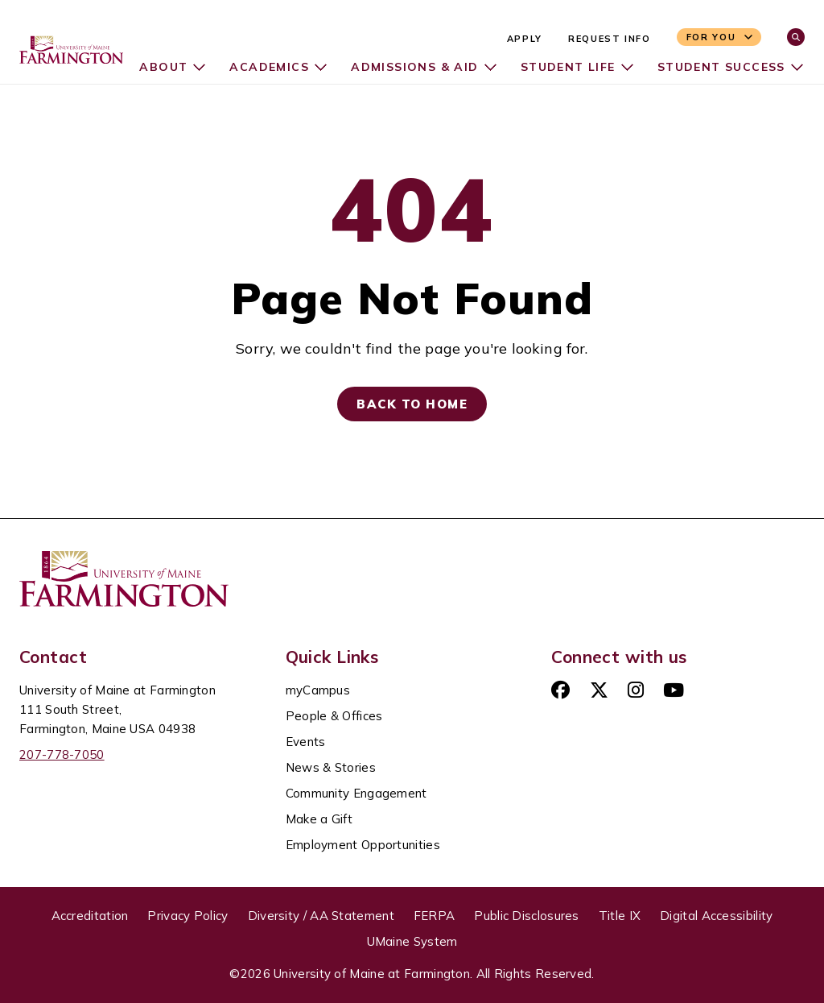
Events (306, 741)
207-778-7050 (62, 754)
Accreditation (90, 915)
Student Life (566, 67)
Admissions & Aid (412, 67)
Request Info (609, 38)
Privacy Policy (187, 915)
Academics (266, 67)
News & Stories (331, 767)
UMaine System (412, 941)
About (159, 67)
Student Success (721, 67)
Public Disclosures (526, 915)
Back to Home (412, 404)
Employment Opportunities (363, 844)
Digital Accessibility (716, 915)
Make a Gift (319, 819)
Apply (524, 38)
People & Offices (334, 715)
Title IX (620, 915)
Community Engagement (356, 793)
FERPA (434, 915)
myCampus (318, 690)
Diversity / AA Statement (321, 915)
